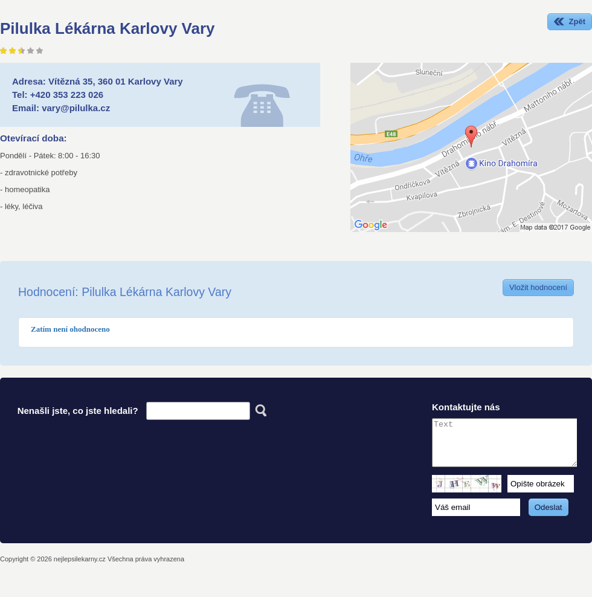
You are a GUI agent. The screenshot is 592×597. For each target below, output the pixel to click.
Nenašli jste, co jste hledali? (78, 410)
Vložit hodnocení (538, 287)
